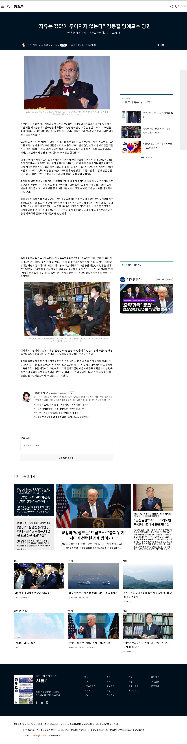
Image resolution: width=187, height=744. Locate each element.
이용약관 (71, 724)
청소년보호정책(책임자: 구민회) (105, 724)
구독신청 (155, 681)
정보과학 (110, 686)
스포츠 (87, 690)
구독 (64, 45)
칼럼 (86, 695)
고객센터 (62, 724)
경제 (108, 677)
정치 (86, 677)
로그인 (183, 7)
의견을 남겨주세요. (31, 445)
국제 (108, 681)
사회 (86, 681)
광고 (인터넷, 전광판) (40, 724)
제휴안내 (54, 724)
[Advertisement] (60, 235)
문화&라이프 (90, 686)
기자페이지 (134, 690)
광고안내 (155, 686)
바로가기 (161, 279)
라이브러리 (134, 686)
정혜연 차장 (41, 393)
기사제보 (155, 677)
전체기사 (110, 695)
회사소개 (26, 724)
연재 (131, 677)
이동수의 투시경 (132, 102)
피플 (108, 690)
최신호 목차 (134, 681)
